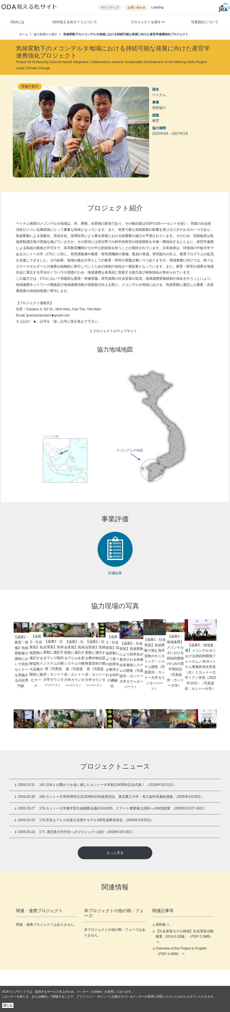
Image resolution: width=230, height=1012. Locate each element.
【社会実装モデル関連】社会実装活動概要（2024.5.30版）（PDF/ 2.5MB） (185, 936)
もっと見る (115, 853)
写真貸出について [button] (204, 22)
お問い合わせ (136, 7)
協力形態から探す (46, 34)
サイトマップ (110, 7)
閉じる (7, 1005)
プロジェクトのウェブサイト (115, 331)
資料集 (162, 924)
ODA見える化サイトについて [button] (74, 22)
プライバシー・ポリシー (92, 996)
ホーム (23, 34)
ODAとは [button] (17, 22)
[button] (147, 22)
